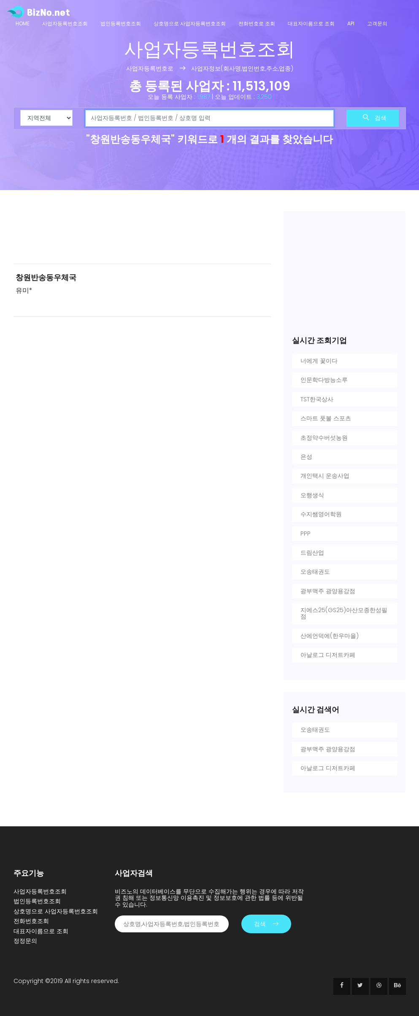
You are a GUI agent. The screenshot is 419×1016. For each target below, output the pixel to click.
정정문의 (25, 941)
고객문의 (377, 23)
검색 (375, 118)
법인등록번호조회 (120, 23)
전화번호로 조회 (256, 23)
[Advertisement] (142, 234)
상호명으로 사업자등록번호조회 (190, 23)
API (350, 23)
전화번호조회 (31, 921)
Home (23, 23)
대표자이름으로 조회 (311, 23)
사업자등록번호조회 (65, 23)
